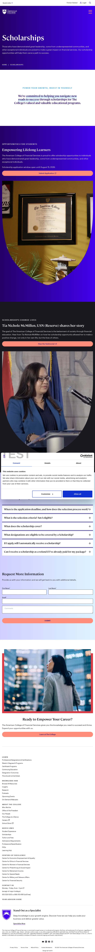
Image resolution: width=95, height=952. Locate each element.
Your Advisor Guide (12, 899)
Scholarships (6, 834)
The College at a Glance (10, 817)
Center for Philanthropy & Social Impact (16, 868)
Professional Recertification (11, 844)
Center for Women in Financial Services (16, 864)
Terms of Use (24, 947)
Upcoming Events (8, 796)
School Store (7, 823)
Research (5, 790)
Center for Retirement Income (12, 871)
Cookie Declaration (46, 947)
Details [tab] (47, 463)
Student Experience (9, 831)
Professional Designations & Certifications (16, 760)
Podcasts (5, 793)
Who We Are (6, 807)
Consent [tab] (16, 463)
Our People (6, 814)
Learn (5, 757)
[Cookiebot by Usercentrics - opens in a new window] (82, 456)
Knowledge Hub (10, 781)
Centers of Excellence (14, 855)
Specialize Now (19, 924)
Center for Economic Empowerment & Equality (18, 858)
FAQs (4, 847)
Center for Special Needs (10, 874)
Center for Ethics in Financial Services (15, 861)
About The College (11, 804)
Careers (5, 820)
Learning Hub (7, 850)
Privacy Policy (14, 947)
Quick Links (7, 3)
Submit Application (47, 173)
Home (4, 64)
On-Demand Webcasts (10, 799)
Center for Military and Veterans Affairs (15, 877)
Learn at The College (47, 734)
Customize (47, 494)
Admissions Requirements (11, 841)
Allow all (77, 494)
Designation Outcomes (10, 773)
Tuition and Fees (8, 837)
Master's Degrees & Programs (12, 763)
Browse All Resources (9, 783)
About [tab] (78, 463)
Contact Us (8, 885)
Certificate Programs (9, 766)
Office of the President (10, 810)
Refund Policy (35, 947)
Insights (5, 787)
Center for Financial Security (12, 880)
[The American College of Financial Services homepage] (9, 11)
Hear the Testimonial (47, 344)
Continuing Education (10, 769)
